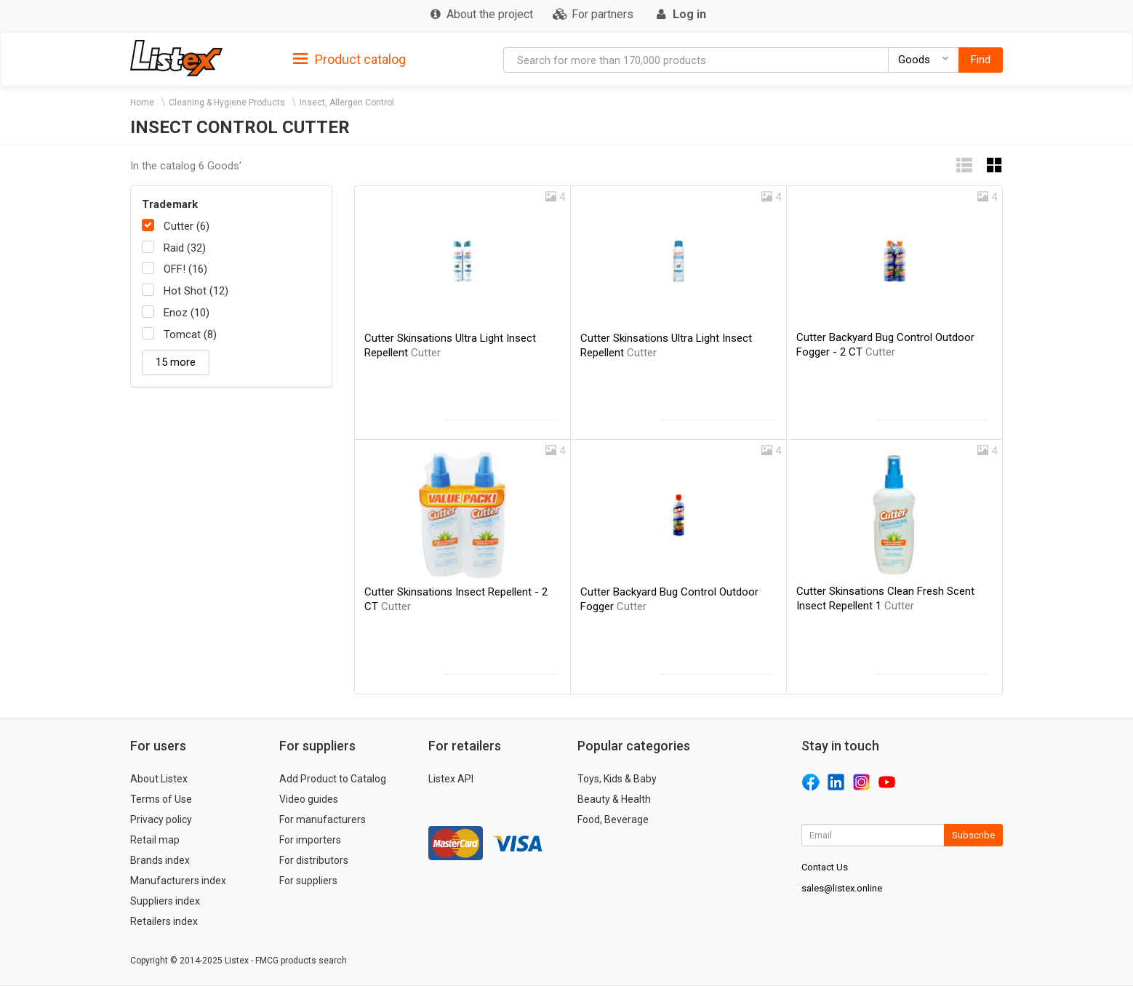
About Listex (159, 779)
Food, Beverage (613, 819)
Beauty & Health (614, 799)
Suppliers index (165, 901)
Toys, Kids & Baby (617, 779)
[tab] (349, 59)
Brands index (160, 860)
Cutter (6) (186, 226)
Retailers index (164, 921)
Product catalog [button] (349, 59)
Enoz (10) (186, 312)
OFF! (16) (185, 269)
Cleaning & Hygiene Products (227, 102)
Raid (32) (185, 247)
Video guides (308, 799)
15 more (176, 362)
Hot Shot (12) (196, 290)
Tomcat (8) (190, 334)
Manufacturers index (178, 880)
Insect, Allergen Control (347, 102)
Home (142, 102)
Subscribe (973, 835)
